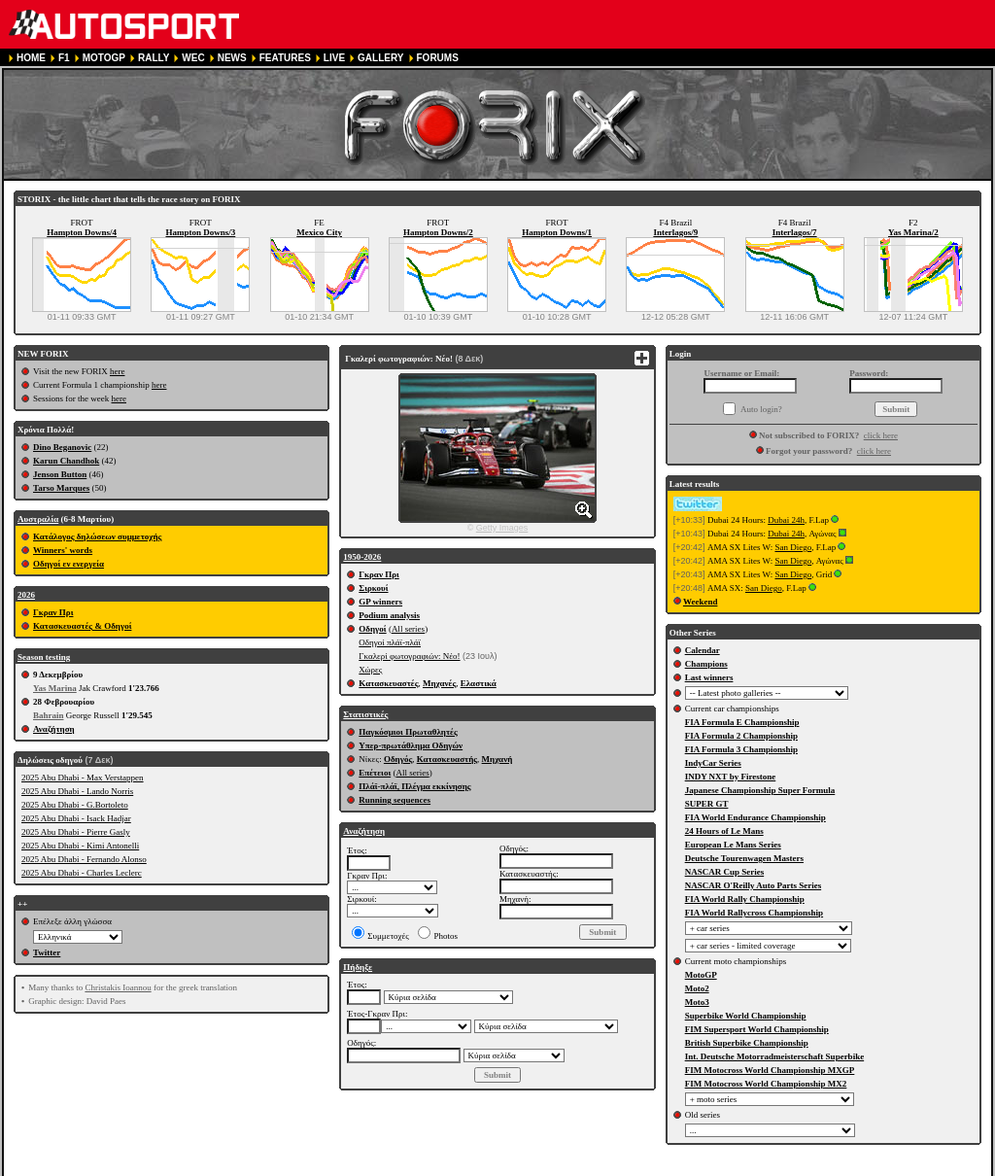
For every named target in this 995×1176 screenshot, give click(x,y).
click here (881, 435)
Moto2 (697, 988)
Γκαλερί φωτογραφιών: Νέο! (409, 656)
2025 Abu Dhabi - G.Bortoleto (74, 805)
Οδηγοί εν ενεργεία (68, 564)
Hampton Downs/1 (557, 232)
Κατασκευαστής (447, 759)
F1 (64, 57)
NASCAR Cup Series (725, 872)
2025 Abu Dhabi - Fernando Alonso (84, 859)
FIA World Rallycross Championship (754, 912)
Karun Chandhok (66, 461)
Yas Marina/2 (913, 232)
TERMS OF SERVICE (276, 1167)
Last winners (709, 677)
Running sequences (394, 800)
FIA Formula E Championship (742, 722)
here (117, 371)
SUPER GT (707, 804)
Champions (706, 664)
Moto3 (697, 1002)
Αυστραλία (37, 519)
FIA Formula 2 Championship (741, 736)
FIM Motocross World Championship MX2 (766, 1084)
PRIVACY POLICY (377, 1167)
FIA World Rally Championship (745, 899)
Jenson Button (59, 474)
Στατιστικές (365, 714)
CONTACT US (551, 1167)
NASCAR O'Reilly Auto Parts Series (753, 885)
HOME (31, 57)
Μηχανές (439, 683)
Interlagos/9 (675, 232)
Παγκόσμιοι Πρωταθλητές (408, 732)
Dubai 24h (786, 520)
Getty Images (502, 528)
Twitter (46, 952)
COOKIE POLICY (468, 1167)
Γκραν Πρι (53, 612)
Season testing (43, 657)
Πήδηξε (357, 967)
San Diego (792, 547)
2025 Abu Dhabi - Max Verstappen (82, 777)
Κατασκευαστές (388, 683)
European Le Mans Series (733, 844)
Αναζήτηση (54, 729)
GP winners (380, 601)
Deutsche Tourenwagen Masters (744, 858)
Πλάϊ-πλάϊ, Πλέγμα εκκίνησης (414, 786)
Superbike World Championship (745, 1015)
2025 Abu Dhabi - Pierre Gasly (75, 832)
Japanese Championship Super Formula (760, 790)
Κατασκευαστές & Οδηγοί (82, 626)
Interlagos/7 (794, 232)
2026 (26, 595)
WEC (193, 57)
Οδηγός (398, 759)
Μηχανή (497, 759)
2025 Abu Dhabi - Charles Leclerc (81, 873)
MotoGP (701, 975)
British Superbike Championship (746, 1043)
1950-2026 (362, 557)
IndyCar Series (713, 763)
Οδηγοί (372, 629)
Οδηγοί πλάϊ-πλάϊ (390, 642)
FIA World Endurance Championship (755, 817)
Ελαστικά (479, 683)
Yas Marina (55, 688)
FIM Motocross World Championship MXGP (770, 1070)
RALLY (153, 57)
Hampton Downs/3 (200, 232)
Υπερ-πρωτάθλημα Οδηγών (411, 745)
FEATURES (285, 57)
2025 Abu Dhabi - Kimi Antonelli (80, 845)
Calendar (702, 650)
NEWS (232, 57)
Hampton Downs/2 (438, 232)
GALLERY (380, 57)
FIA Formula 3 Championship (741, 749)
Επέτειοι (375, 773)
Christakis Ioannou (118, 987)
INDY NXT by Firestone (730, 776)
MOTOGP (104, 57)
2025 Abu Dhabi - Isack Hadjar (76, 818)
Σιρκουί (373, 588)
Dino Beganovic (62, 447)
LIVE (334, 57)
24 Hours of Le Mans (724, 831)
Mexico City (319, 232)
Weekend (700, 601)
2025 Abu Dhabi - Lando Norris (77, 791)
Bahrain (48, 715)
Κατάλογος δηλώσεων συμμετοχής (97, 536)
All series (408, 629)
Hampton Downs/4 (82, 232)
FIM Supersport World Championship (757, 1029)
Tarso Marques (61, 488)
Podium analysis (389, 615)
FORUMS (438, 57)
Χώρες (370, 669)
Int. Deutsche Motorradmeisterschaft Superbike (774, 1056)
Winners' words (62, 550)
